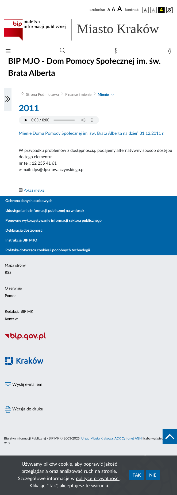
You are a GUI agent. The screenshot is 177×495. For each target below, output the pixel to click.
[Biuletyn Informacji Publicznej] (88, 339)
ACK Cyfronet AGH (128, 438)
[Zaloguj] (170, 52)
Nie (152, 475)
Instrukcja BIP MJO (21, 240)
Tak (137, 475)
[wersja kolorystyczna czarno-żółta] (161, 9)
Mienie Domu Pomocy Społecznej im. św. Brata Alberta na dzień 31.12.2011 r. (91, 133)
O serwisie (13, 288)
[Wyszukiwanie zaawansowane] (62, 50)
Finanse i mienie (78, 95)
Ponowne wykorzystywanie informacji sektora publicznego (53, 221)
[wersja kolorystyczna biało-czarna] (153, 9)
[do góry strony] (170, 436)
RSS (8, 273)
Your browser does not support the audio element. (59, 120)
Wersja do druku (24, 409)
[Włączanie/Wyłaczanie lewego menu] (7, 99)
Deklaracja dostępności (24, 230)
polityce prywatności (98, 478)
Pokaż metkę (34, 190)
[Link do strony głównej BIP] (88, 29)
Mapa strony (15, 265)
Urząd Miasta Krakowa (97, 438)
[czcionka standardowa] (108, 9)
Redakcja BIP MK (19, 312)
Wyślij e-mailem (23, 385)
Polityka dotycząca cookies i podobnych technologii (47, 250)
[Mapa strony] (117, 52)
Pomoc (10, 296)
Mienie (103, 95)
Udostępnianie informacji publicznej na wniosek (44, 211)
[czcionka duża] (120, 9)
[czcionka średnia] (113, 9)
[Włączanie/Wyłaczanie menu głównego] (8, 51)
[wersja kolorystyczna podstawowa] (145, 9)
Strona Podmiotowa (42, 95)
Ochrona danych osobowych (28, 201)
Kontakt (11, 319)
